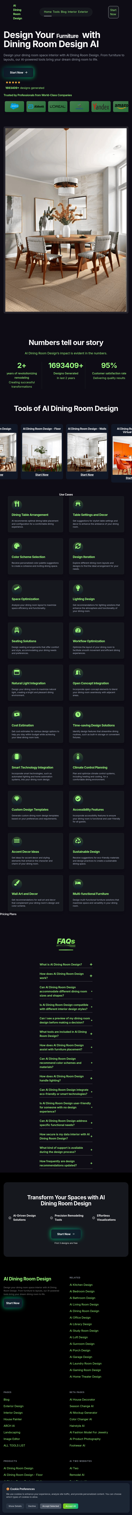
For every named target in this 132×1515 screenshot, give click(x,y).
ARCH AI (9, 1425)
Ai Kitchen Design (81, 1284)
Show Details (15, 1506)
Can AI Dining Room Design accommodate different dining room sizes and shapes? (66, 991)
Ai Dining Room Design (84, 1311)
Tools (56, 11)
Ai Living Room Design (84, 1304)
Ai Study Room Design (84, 1330)
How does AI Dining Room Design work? (66, 976)
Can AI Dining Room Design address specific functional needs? (66, 1123)
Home (48, 11)
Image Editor (12, 1439)
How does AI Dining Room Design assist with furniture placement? (66, 1047)
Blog (64, 11)
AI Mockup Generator (83, 1412)
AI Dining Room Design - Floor (23, 1475)
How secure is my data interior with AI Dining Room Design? (66, 1136)
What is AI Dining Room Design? (66, 964)
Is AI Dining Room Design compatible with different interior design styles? (66, 1007)
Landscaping (12, 1432)
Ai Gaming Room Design (85, 1370)
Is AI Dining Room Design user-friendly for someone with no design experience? (66, 1107)
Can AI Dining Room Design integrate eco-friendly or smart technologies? (66, 1092)
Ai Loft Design (79, 1337)
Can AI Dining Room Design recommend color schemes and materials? (66, 1063)
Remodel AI (77, 1475)
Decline (32, 1506)
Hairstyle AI (77, 1425)
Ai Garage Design (81, 1357)
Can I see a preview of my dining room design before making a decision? (66, 1020)
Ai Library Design (81, 1324)
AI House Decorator (82, 1399)
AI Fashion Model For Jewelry (89, 1432)
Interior (72, 11)
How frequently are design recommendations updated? (66, 1163)
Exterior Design (14, 1406)
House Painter (13, 1419)
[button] (18, 72)
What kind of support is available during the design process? (66, 1150)
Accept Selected (50, 1506)
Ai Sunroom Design (82, 1344)
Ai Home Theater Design (85, 1376)
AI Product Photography (85, 1439)
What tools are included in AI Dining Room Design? (66, 1034)
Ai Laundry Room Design (86, 1363)
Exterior (83, 11)
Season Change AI (82, 1406)
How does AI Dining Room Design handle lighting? (66, 1078)
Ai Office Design (80, 1317)
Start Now (113, 12)
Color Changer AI (81, 1419)
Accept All (70, 1506)
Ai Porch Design (80, 1350)
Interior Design (13, 1412)
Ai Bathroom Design (82, 1298)
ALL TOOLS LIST (14, 1445)
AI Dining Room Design (18, 1468)
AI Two (74, 1468)
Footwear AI (77, 1445)
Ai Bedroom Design (82, 1291)
